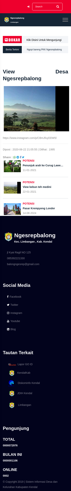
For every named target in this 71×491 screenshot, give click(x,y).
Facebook (14, 296)
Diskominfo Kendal (24, 383)
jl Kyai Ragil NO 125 (19, 252)
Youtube (13, 321)
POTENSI (28, 160)
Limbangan (19, 405)
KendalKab (18, 373)
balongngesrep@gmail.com (23, 264)
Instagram (14, 312)
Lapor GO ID (20, 364)
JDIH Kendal (19, 393)
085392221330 (16, 258)
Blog (11, 329)
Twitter (12, 304)
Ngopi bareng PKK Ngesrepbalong (44, 49)
